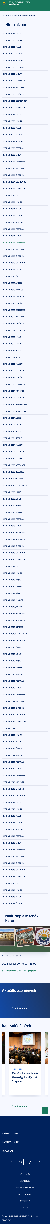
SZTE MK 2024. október (13, 175)
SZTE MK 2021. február (13, 451)
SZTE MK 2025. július (12, 114)
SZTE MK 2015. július (12, 883)
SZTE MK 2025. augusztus (14, 107)
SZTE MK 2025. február (13, 148)
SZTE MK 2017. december (14, 694)
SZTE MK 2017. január (12, 768)
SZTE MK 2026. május (12, 47)
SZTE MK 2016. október (13, 789)
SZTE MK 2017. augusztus (14, 721)
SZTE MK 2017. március (13, 755)
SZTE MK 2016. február (13, 836)
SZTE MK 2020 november (14, 472)
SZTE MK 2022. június (12, 343)
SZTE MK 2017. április (12, 748)
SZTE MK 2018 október (13, 627)
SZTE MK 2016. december (14, 775)
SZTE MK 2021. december (14, 384)
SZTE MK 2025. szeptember (15, 101)
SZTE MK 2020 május (12, 505)
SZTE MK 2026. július (12, 33)
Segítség (25, 1207)
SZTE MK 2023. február (13, 296)
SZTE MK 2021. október (13, 397)
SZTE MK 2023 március (13, 289)
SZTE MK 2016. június (12, 809)
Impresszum (25, 1201)
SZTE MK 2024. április (12, 215)
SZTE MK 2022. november (14, 316)
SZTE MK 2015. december (14, 849)
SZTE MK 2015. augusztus (14, 876)
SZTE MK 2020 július (12, 492)
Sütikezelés (25, 1174)
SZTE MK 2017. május (12, 741)
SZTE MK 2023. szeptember (15, 262)
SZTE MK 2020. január (12, 526)
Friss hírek (17, 1069)
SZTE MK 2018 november (14, 620)
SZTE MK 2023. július (12, 269)
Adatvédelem (25, 1181)
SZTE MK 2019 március (13, 593)
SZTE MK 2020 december (14, 465)
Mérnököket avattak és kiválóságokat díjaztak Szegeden (25, 1077)
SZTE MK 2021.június (12, 424)
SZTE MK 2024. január (12, 235)
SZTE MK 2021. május (12, 431)
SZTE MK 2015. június (12, 890)
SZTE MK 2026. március (13, 60)
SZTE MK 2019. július (12, 566)
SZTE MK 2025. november (14, 87)
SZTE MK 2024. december (14, 161)
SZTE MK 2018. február (13, 681)
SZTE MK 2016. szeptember (15, 795)
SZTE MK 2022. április (12, 357)
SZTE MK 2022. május (12, 350)
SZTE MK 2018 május (12, 660)
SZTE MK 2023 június (12, 276)
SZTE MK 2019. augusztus (14, 559)
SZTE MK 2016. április (12, 822)
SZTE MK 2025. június (12, 121)
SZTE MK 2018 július (12, 647)
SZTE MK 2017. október (13, 708)
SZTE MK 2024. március (13, 222)
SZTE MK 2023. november (14, 249)
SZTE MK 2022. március (13, 364)
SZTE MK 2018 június (12, 654)
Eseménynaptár (20, 1008)
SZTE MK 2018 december (14, 613)
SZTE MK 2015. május (12, 896)
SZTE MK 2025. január (12, 155)
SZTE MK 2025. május (12, 128)
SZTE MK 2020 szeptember (15, 485)
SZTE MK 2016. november (14, 782)
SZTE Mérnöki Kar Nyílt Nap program (19, 970)
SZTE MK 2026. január (12, 74)
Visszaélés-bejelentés (25, 1187)
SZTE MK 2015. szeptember (15, 870)
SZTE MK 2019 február (13, 600)
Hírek (4, 15)
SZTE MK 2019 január (12, 606)
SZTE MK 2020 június (12, 499)
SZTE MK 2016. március (13, 829)
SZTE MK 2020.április (12, 512)
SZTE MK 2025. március (13, 141)
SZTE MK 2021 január (12, 458)
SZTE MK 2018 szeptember (15, 633)
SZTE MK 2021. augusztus (14, 411)
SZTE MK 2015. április (12, 903)
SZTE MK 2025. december (14, 80)
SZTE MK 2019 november (14, 539)
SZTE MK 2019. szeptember (15, 552)
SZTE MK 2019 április (12, 586)
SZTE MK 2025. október (13, 94)
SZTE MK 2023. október (13, 256)
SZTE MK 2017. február (13, 762)
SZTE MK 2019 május (12, 579)
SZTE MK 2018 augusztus (14, 640)
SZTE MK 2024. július (12, 195)
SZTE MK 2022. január (12, 377)
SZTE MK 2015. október (13, 863)
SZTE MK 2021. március (13, 445)
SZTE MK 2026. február (13, 67)
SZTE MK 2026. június (12, 40)
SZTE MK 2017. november (14, 701)
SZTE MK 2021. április (12, 438)
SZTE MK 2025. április (12, 134)
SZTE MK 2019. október (13, 546)
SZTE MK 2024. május (12, 209)
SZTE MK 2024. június (12, 202)
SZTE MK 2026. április (12, 53)
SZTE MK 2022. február (13, 370)
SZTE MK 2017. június (12, 735)
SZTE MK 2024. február (13, 229)
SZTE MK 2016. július (12, 802)
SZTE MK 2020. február (13, 519)
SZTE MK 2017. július (12, 728)
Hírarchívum (12, 15)
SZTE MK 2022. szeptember (15, 330)
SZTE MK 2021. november (14, 391)
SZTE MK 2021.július (12, 418)
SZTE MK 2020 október (13, 478)
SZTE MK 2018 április (12, 667)
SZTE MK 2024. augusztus (14, 188)
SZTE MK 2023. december (27, 15)
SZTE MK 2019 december (14, 532)
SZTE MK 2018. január (12, 687)
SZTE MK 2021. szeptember (15, 404)
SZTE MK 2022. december (14, 310)
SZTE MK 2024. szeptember (15, 182)
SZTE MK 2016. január (12, 843)
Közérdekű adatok (25, 1194)
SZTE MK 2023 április (12, 283)
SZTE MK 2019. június (12, 573)
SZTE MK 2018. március (13, 674)
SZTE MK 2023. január (12, 303)
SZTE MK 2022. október (13, 323)
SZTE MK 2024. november (14, 168)
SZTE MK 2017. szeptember (15, 714)
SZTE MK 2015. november (14, 856)
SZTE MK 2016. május (12, 816)
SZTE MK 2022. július (12, 337)
